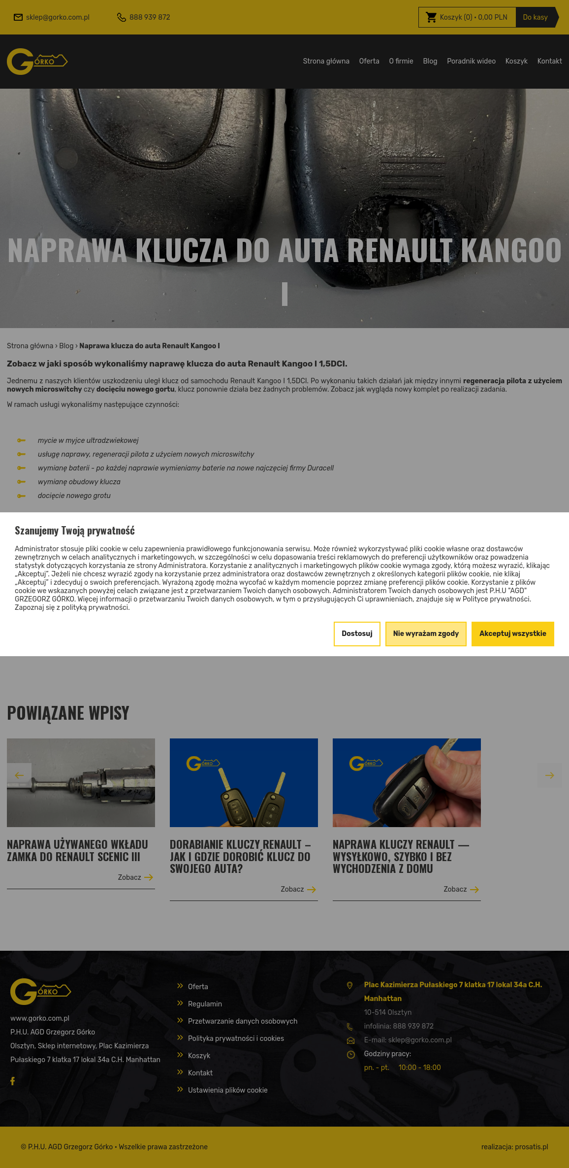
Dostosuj (357, 634)
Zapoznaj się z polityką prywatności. (72, 607)
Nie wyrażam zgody (426, 634)
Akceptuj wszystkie (512, 634)
